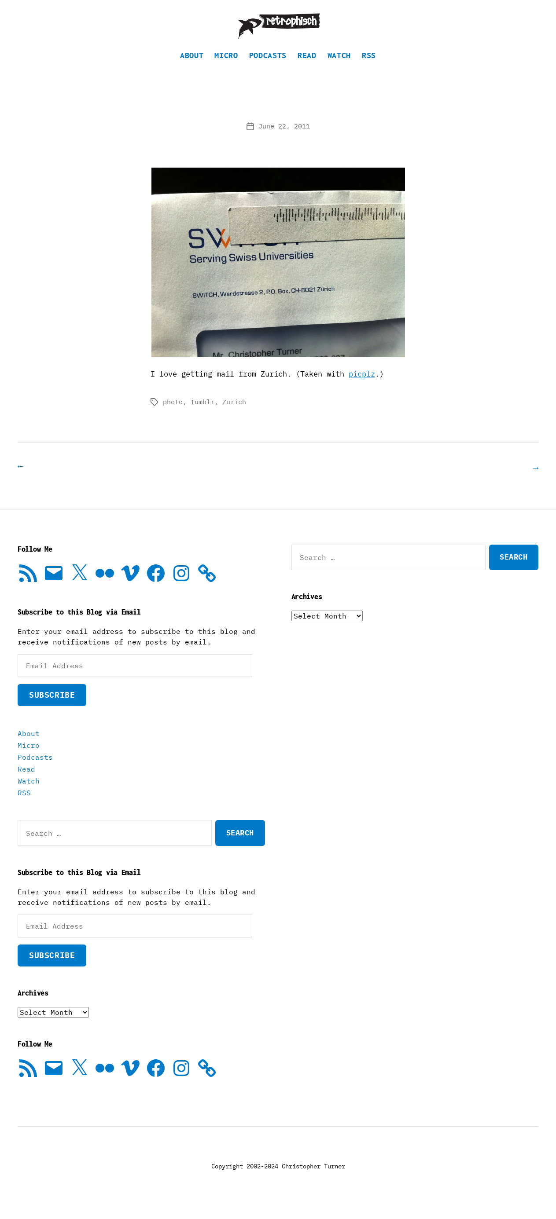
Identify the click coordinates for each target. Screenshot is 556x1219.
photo (173, 415)
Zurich (234, 415)
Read (307, 68)
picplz (362, 387)
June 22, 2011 (284, 139)
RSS (369, 68)
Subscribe (52, 708)
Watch (339, 68)
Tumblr (202, 415)
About (191, 68)
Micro (226, 68)
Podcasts (268, 68)
